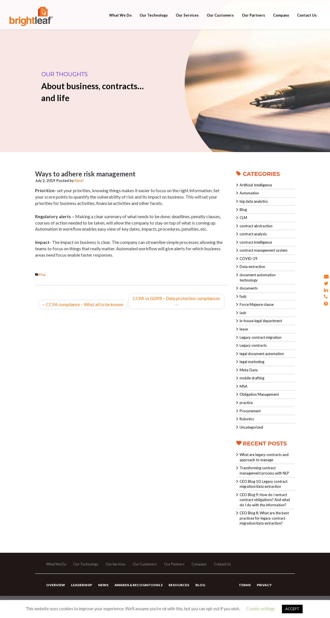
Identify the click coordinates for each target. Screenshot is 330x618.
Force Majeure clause (257, 304)
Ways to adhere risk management (85, 174)
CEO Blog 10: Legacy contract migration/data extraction (263, 484)
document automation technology (258, 277)
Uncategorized (251, 427)
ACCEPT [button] (292, 609)
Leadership (80, 587)
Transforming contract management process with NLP (264, 470)
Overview (55, 587)
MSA (243, 386)
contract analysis (253, 234)
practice (246, 402)
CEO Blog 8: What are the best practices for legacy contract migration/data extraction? (264, 518)
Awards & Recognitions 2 (137, 587)
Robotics (247, 419)
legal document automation (262, 353)
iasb (243, 313)
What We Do (120, 20)
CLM (243, 217)
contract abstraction (256, 226)
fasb (243, 296)
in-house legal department (261, 321)
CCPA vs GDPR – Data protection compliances (177, 301)
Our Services (187, 20)
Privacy (263, 587)
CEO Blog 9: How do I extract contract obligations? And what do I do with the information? (265, 499)
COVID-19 (248, 258)
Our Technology (154, 20)
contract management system (263, 250)
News (102, 587)
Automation (249, 193)
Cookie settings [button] (260, 608)
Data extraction (252, 266)
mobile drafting (252, 378)
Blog (42, 274)
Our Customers (220, 20)
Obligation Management (259, 394)
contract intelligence (256, 242)
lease (244, 329)
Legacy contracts (253, 345)
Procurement (250, 411)
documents (249, 288)
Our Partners (253, 20)
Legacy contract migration (260, 337)
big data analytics (254, 201)
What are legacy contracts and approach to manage (264, 457)
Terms (245, 587)
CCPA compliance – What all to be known (83, 304)
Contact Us (307, 20)
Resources (177, 587)
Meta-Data (249, 370)
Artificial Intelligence (256, 185)
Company (281, 20)
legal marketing (252, 361)
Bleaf (79, 180)
